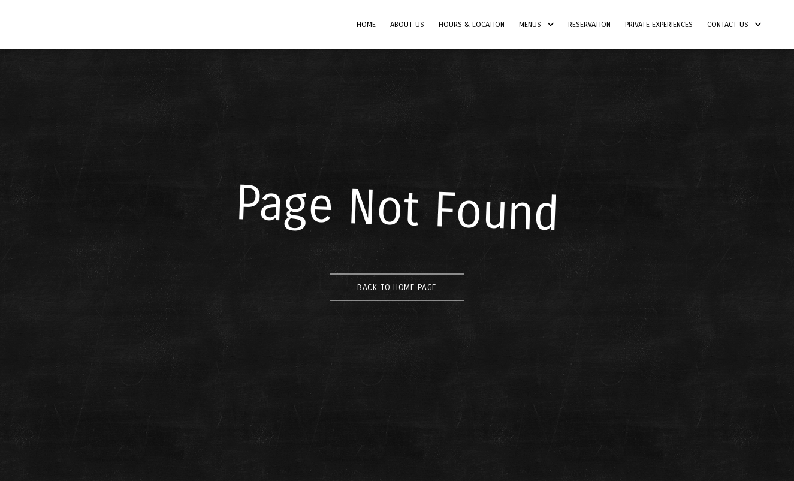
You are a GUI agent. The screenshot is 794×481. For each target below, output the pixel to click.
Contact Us (727, 24)
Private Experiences (659, 24)
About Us (407, 24)
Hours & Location (472, 24)
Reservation (589, 24)
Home (366, 24)
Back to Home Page (397, 287)
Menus (530, 24)
